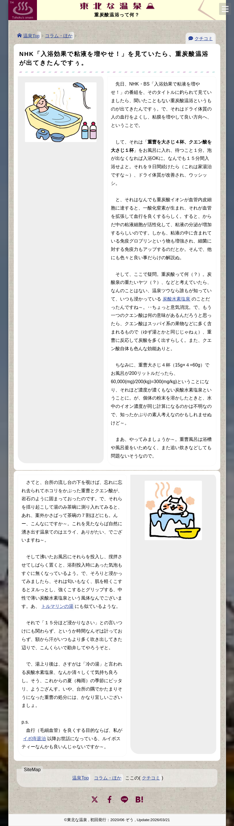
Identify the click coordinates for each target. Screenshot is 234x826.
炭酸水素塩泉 (176, 298)
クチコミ (203, 38)
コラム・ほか (58, 35)
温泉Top (31, 35)
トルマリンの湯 (57, 606)
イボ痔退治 (34, 738)
